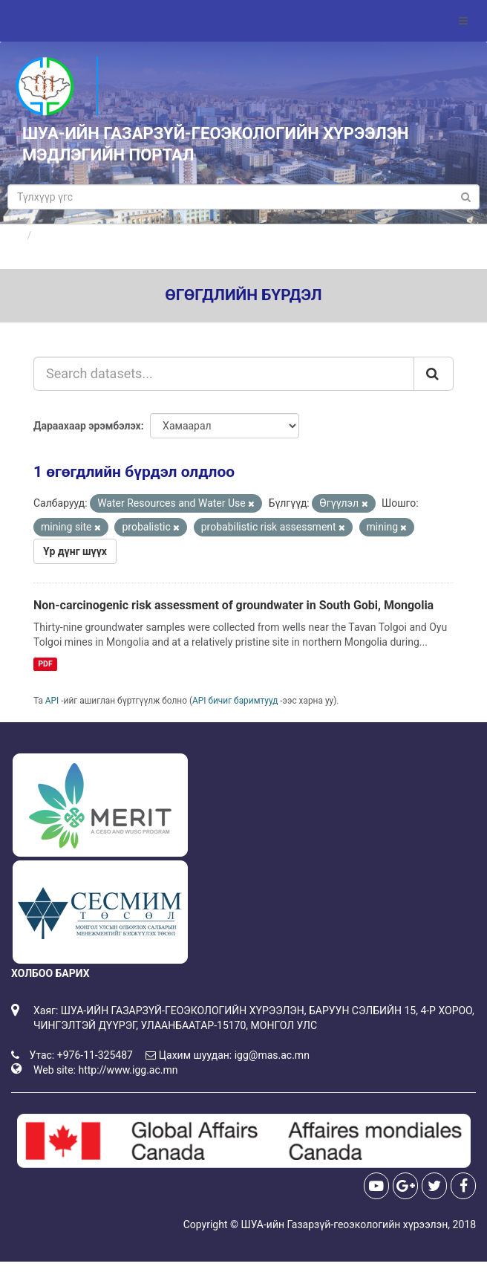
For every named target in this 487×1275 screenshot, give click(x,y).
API (52, 700)
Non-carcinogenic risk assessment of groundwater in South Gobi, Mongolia (233, 605)
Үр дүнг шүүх (75, 551)
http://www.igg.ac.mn (127, 1070)
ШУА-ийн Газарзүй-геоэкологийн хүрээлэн (344, 1224)
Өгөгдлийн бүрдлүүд (88, 235)
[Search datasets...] (223, 374)
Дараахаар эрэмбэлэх (87, 426)
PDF (45, 664)
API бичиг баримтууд (235, 700)
